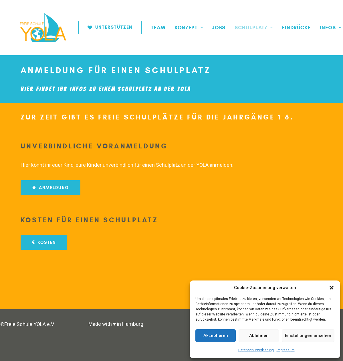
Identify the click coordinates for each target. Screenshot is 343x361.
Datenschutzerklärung (256, 350)
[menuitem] (97, 27)
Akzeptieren (215, 335)
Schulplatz (239, 27)
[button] (331, 288)
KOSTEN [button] (44, 242)
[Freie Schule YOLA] (37, 27)
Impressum (286, 350)
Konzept (174, 27)
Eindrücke (281, 27)
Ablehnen (259, 335)
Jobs (204, 27)
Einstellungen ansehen (308, 335)
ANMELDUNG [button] (50, 187)
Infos (315, 27)
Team (143, 27)
